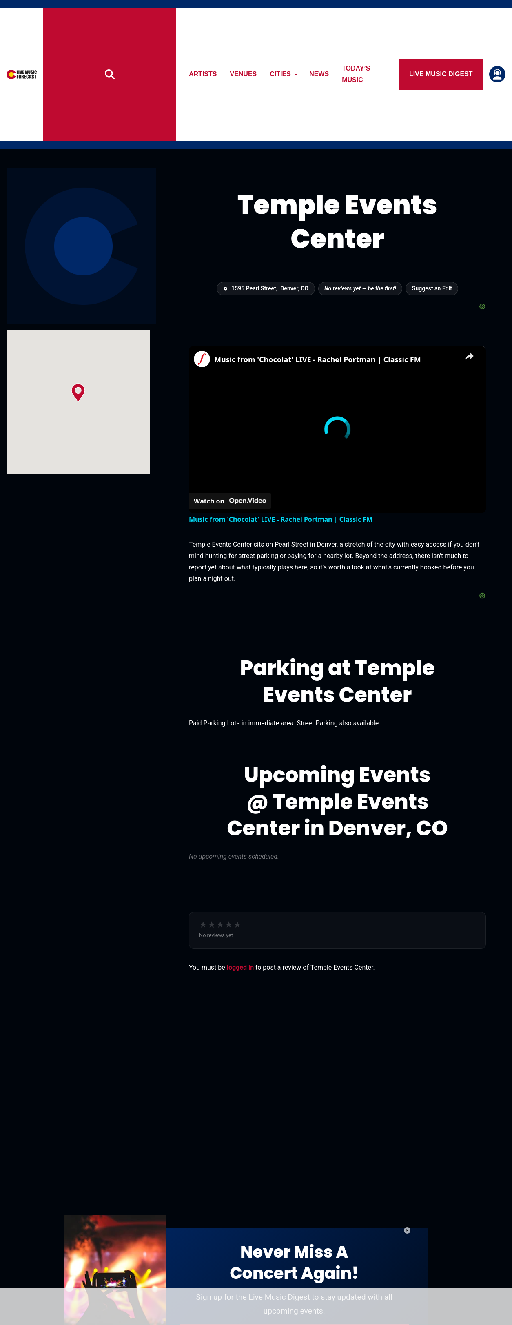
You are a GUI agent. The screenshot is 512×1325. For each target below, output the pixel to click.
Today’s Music (372, 74)
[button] (78, 392)
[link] (202, 359)
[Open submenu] (300, 74)
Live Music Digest (443, 74)
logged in (240, 967)
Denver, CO (294, 288)
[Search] (114, 74)
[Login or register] (497, 74)
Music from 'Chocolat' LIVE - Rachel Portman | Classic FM (317, 359)
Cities (285, 74)
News (324, 74)
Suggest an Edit (432, 288)
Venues (248, 74)
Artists (208, 74)
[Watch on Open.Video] (230, 500)
